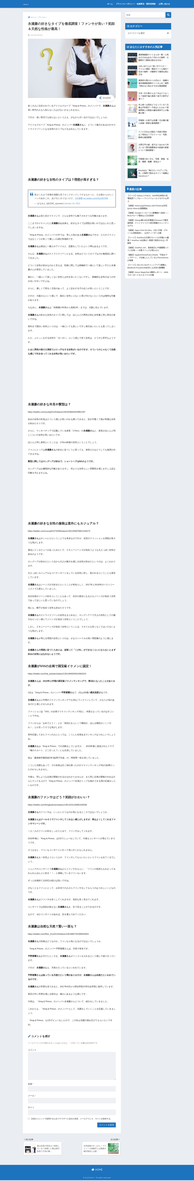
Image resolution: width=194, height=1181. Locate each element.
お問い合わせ (164, 4)
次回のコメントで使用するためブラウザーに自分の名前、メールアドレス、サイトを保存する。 (71, 1119)
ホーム (110, 4)
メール (32, 1096)
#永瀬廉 (79, 198)
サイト (31, 1107)
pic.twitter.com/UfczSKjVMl (96, 198)
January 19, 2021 (72, 203)
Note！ (29, 4)
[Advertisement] (72, 152)
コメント (32, 1050)
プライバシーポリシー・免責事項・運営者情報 (136, 4)
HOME (97, 1170)
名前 (31, 1084)
